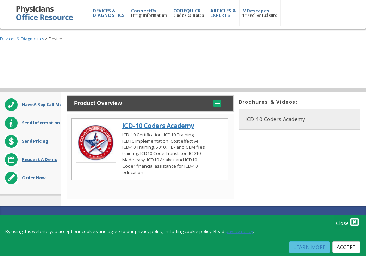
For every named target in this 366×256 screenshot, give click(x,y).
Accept (346, 247)
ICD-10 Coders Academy (158, 126)
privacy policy (239, 232)
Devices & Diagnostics (22, 39)
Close (347, 222)
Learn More (309, 247)
